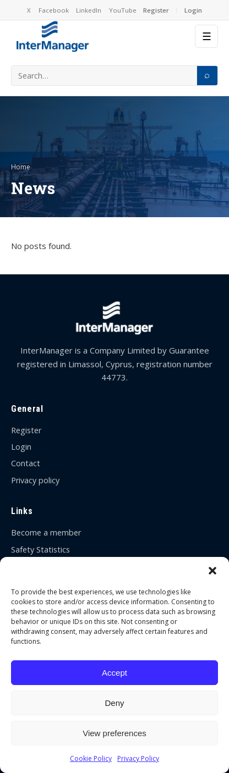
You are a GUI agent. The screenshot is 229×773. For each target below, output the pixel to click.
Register (156, 10)
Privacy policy (35, 480)
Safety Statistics (40, 549)
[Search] (207, 75)
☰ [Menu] (206, 36)
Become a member (46, 532)
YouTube (123, 10)
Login (193, 10)
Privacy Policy (138, 758)
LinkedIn (88, 10)
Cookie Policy (91, 758)
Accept (114, 672)
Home (20, 167)
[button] (212, 570)
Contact (25, 463)
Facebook (54, 10)
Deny (114, 703)
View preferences (114, 733)
